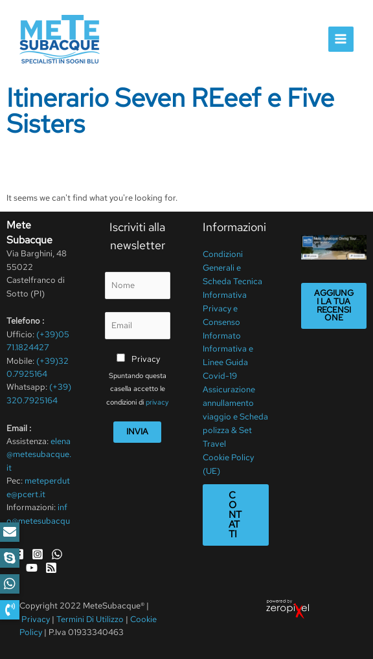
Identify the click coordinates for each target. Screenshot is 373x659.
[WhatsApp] (57, 554)
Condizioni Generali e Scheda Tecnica (232, 267)
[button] (9, 610)
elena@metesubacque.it (38, 454)
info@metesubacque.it (38, 520)
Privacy (145, 358)
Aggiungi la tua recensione (334, 305)
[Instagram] (37, 554)
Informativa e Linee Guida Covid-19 (228, 360)
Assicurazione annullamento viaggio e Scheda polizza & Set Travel (235, 413)
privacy (157, 402)
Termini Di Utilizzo (91, 619)
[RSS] (51, 568)
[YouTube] (32, 568)
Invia (137, 431)
